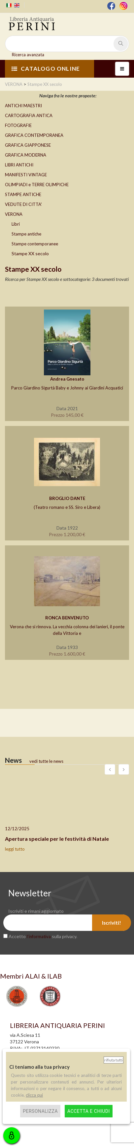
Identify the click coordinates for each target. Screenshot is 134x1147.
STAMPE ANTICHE (23, 194)
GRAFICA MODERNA (25, 155)
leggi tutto (15, 849)
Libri (16, 224)
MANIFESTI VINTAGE (26, 174)
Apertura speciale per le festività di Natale (57, 838)
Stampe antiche (26, 234)
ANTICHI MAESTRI (23, 105)
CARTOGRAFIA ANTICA (28, 115)
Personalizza (40, 1111)
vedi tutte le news (46, 761)
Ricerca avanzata (28, 54)
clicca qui (34, 1095)
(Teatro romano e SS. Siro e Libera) (67, 507)
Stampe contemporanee (35, 243)
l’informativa (39, 936)
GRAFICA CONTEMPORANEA (34, 135)
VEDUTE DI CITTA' (23, 204)
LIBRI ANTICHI (19, 164)
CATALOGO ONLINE (46, 68)
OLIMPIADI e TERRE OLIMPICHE (37, 184)
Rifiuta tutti (113, 1060)
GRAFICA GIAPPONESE (28, 145)
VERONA (13, 214)
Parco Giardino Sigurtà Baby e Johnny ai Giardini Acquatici (67, 387)
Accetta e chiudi (89, 1111)
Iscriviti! (111, 923)
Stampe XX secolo (30, 253)
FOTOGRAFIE (18, 125)
